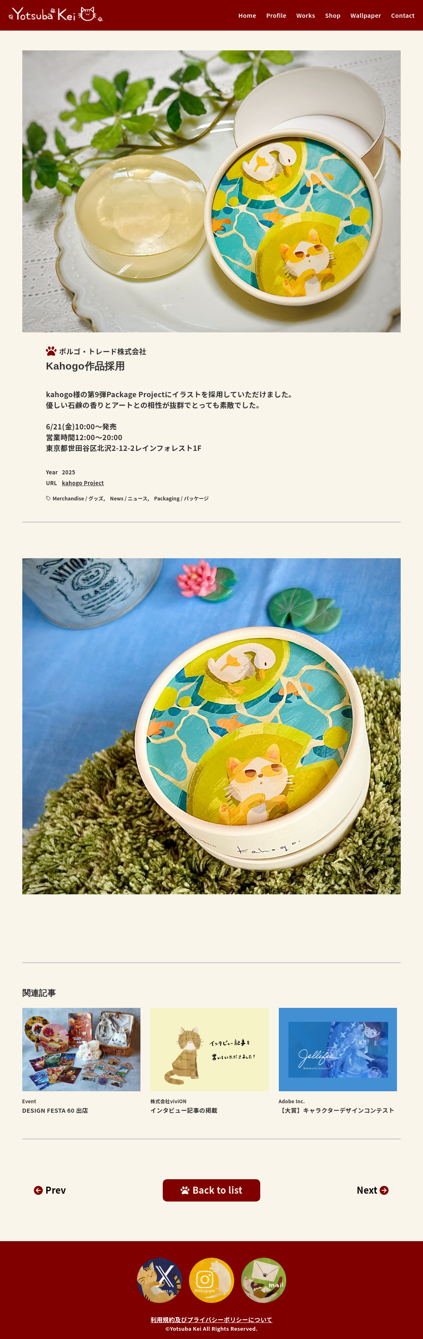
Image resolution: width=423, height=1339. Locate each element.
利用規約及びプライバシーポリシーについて (211, 1319)
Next (373, 1189)
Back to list (211, 1189)
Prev (50, 1189)
